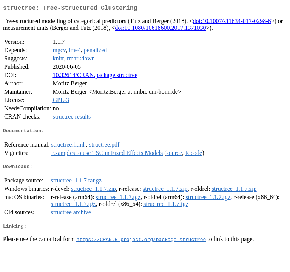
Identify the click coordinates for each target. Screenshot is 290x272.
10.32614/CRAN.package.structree (94, 76)
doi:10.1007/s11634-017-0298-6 (232, 22)
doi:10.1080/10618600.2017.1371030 (160, 29)
